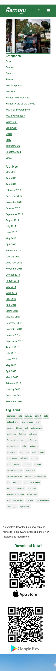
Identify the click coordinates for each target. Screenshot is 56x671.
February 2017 (13, 250)
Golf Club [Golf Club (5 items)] (22, 434)
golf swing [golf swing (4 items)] (24, 458)
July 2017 (11, 226)
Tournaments (13, 145)
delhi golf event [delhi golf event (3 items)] (13, 422)
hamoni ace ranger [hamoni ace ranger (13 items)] (14, 470)
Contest (10, 67)
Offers (9, 133)
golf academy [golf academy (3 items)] (36, 428)
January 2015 (13, 389)
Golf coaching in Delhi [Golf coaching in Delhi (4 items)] (15, 440)
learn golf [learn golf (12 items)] (32, 488)
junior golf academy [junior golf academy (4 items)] (32, 482)
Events (9, 73)
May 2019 (11, 172)
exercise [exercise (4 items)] (10, 428)
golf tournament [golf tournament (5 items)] (13, 464)
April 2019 (11, 178)
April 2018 (11, 184)
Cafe (8, 61)
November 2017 (14, 202)
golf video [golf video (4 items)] (27, 464)
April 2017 (11, 244)
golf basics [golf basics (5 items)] (11, 434)
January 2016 (13, 317)
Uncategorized (13, 152)
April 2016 (11, 304)
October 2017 (13, 208)
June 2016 (11, 292)
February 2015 (13, 383)
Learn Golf (11, 127)
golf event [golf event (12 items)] (34, 446)
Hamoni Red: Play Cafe (18, 97)
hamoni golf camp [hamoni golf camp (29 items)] (14, 476)
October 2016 (13, 274)
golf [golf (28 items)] (26, 428)
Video (9, 158)
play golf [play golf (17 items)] (29, 500)
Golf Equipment (14, 85)
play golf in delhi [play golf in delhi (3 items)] (42, 500)
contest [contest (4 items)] (38, 416)
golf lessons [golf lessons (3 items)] (12, 458)
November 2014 (14, 401)
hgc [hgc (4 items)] (8, 482)
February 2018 (13, 190)
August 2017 (12, 220)
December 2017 (14, 196)
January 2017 (13, 256)
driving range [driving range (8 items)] (27, 422)
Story (8, 139)
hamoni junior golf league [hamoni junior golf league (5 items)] (35, 476)
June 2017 (11, 232)
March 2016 (12, 311)
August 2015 (12, 347)
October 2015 (13, 335)
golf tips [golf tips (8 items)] (34, 458)
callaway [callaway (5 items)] (28, 416)
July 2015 (11, 353)
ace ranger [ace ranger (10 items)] (11, 416)
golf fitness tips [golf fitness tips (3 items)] (38, 452)
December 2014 (14, 395)
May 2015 (11, 365)
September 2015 (14, 341)
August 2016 (12, 280)
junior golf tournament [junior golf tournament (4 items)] (16, 488)
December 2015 (14, 323)
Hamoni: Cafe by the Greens (20, 103)
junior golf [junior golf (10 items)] (17, 482)
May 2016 (11, 298)
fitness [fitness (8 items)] (19, 428)
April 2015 (11, 371)
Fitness (9, 79)
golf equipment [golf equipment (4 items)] (13, 446)
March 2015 (12, 377)
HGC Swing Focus (15, 115)
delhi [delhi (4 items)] (46, 416)
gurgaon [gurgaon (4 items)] (37, 464)
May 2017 (11, 238)
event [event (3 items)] (38, 422)
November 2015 (14, 329)
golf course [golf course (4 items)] (31, 440)
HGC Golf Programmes (18, 109)
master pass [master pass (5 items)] (32, 494)
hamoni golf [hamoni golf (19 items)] (30, 470)
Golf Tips (10, 91)
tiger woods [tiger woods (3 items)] (25, 507)
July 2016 (11, 286)
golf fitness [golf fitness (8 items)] (24, 452)
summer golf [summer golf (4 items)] (12, 507)
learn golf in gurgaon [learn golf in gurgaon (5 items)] (15, 494)
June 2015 (11, 359)
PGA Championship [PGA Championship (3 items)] (15, 500)
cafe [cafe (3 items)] (20, 416)
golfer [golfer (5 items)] (24, 446)
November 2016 (14, 268)
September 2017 (14, 214)
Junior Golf (11, 121)
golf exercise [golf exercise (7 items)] (12, 452)
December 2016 (14, 262)
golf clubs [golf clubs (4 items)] (33, 434)
